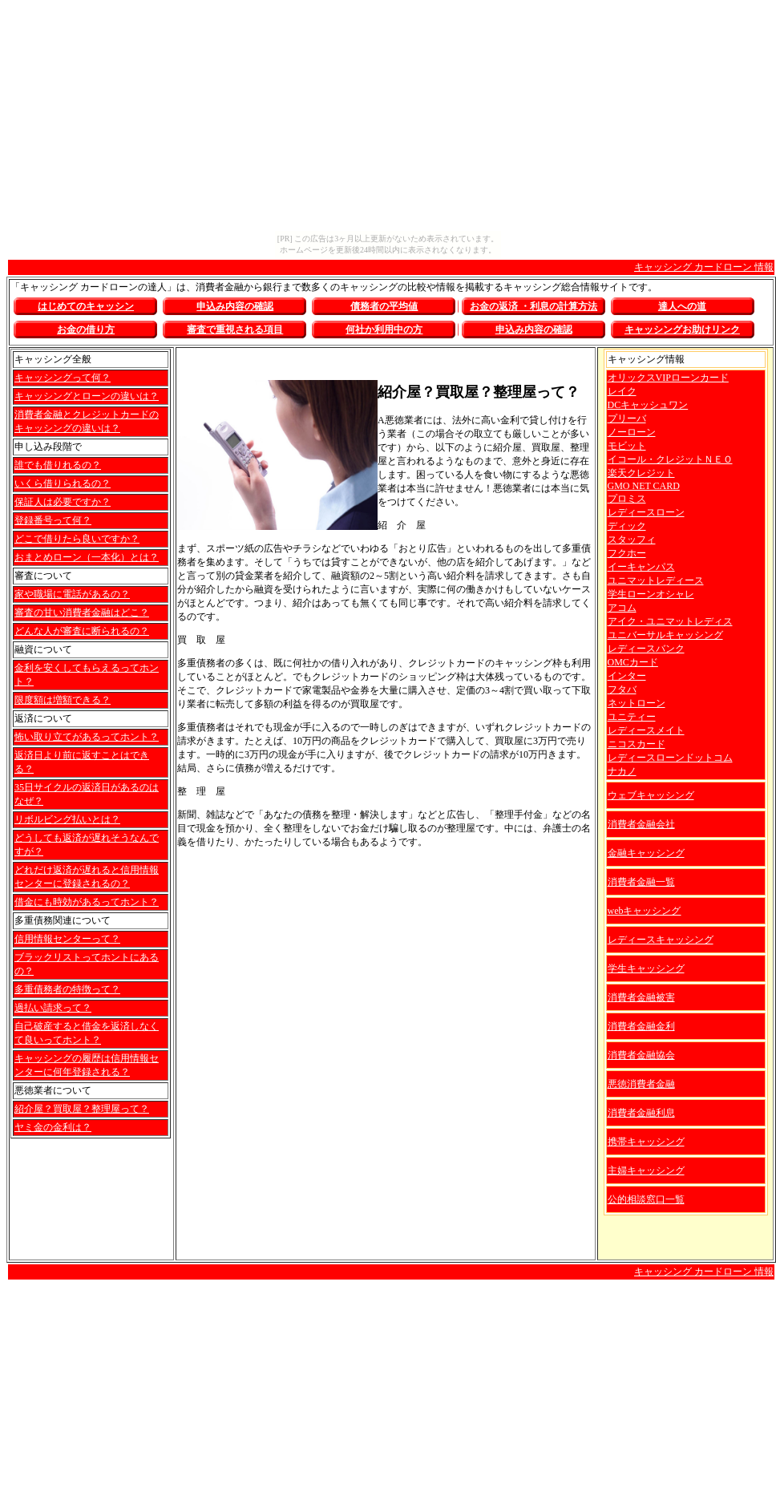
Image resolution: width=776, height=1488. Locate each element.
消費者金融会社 (641, 824)
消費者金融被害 (641, 997)
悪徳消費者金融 (641, 1084)
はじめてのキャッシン (86, 306)
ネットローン (636, 703)
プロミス (627, 498)
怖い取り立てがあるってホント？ (86, 736)
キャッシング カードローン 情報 (704, 267)
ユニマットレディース (656, 580)
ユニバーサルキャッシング (665, 635)
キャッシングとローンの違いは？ (86, 396)
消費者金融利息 (641, 1112)
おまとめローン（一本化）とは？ (86, 557)
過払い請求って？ (52, 1007)
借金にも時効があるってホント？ (86, 902)
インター (627, 675)
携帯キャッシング (646, 1141)
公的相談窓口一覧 (646, 1199)
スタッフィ (632, 539)
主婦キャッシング (646, 1170)
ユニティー (632, 716)
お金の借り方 (86, 329)
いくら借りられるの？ (62, 483)
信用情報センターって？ (67, 938)
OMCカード (633, 662)
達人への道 (682, 306)
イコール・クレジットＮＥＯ (670, 459)
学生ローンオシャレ (651, 594)
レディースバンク (646, 648)
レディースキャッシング (660, 939)
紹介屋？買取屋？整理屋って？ (81, 1108)
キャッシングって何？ (62, 377)
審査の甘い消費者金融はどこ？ (81, 612)
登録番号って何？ (52, 520)
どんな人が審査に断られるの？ (81, 631)
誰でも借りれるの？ (57, 465)
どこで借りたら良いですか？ (76, 538)
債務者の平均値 (384, 306)
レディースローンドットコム (670, 757)
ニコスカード (636, 744)
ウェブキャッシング (651, 795)
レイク (622, 391)
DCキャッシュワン (648, 404)
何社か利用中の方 (384, 329)
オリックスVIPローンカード (668, 377)
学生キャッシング (646, 968)
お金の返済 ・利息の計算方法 (533, 306)
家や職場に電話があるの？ (72, 594)
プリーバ (627, 418)
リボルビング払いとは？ (67, 819)
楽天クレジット (641, 473)
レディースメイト (646, 730)
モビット (627, 445)
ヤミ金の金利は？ (52, 1127)
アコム (622, 607)
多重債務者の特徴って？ (67, 989)
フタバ (622, 689)
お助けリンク (682, 329)
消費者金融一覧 (641, 882)
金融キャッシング (646, 853)
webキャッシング (644, 910)
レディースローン (646, 512)
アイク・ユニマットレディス (670, 621)
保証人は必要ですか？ (62, 501)
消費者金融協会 (641, 1055)
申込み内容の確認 (234, 306)
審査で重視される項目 (235, 329)
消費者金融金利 (641, 1026)
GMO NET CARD (644, 485)
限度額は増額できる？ (62, 700)
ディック (627, 526)
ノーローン (632, 432)
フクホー (627, 553)
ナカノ (622, 771)
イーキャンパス (641, 566)
